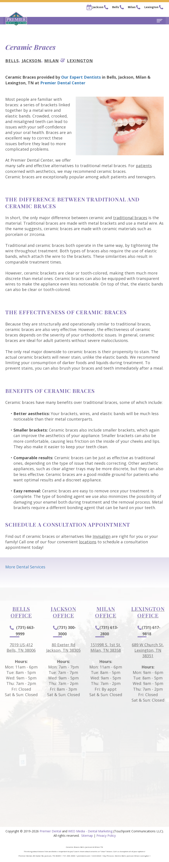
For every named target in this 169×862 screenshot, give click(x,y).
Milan (51, 60)
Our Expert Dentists (81, 77)
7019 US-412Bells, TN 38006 (21, 657)
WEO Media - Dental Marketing (90, 831)
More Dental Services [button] (25, 566)
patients (144, 165)
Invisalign (101, 536)
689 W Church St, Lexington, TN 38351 (148, 660)
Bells (12, 60)
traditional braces (130, 217)
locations (87, 541)
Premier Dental (50, 831)
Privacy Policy (106, 835)
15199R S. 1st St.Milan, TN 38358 (105, 657)
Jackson (31, 60)
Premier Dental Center (62, 82)
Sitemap (87, 835)
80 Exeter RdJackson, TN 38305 (63, 657)
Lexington (80, 60)
